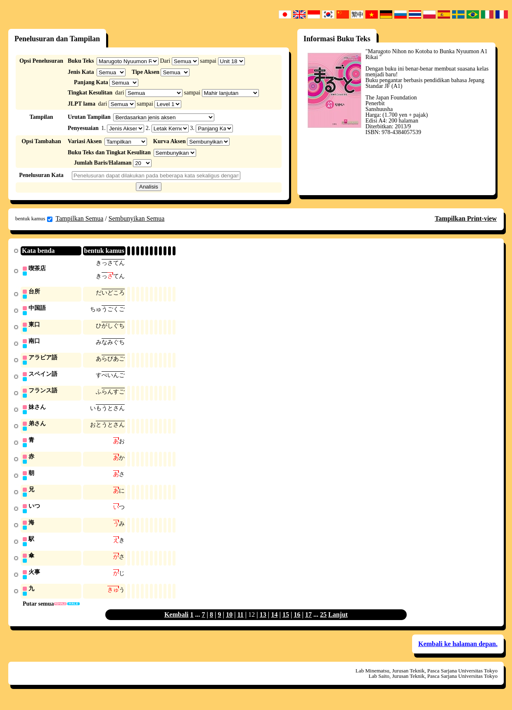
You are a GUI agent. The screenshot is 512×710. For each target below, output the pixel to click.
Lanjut (338, 623)
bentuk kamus (33, 218)
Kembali (176, 623)
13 (263, 623)
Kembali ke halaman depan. (458, 652)
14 (274, 623)
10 (229, 623)
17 (308, 623)
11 (240, 623)
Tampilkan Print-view (466, 218)
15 (285, 623)
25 (323, 623)
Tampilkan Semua (80, 218)
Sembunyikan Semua (137, 218)
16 (297, 623)
